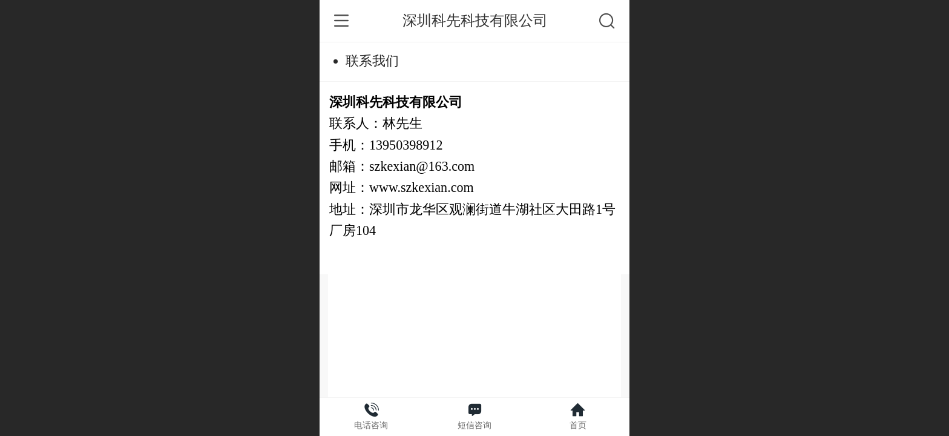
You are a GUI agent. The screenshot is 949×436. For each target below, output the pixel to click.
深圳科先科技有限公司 (475, 20)
